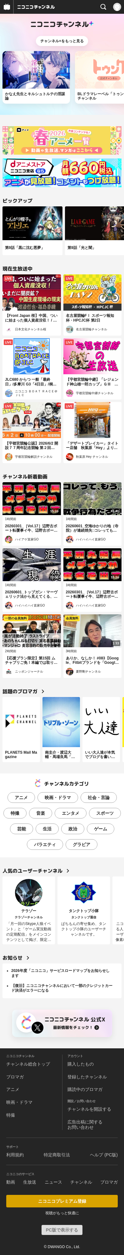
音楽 (40, 813)
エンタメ (70, 813)
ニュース (53, 1182)
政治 (72, 828)
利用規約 (15, 1154)
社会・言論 (99, 797)
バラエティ (45, 844)
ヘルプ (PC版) (104, 1154)
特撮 (15, 813)
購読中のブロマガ (84, 1089)
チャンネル (81, 1182)
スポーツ (105, 813)
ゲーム (100, 828)
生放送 (29, 1182)
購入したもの (80, 1063)
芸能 (21, 828)
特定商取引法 (57, 1154)
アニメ (21, 797)
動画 (10, 1182)
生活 (47, 828)
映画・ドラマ (58, 797)
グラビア (81, 844)
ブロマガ (15, 1076)
